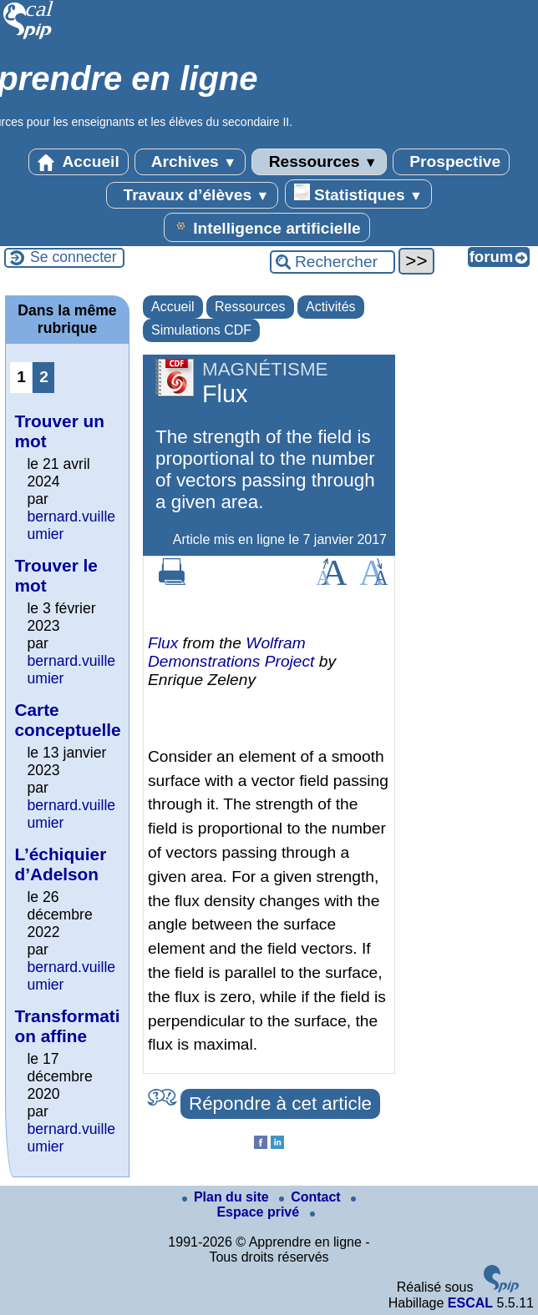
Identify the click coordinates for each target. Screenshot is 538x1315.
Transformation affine (66, 1025)
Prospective (451, 162)
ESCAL (470, 1303)
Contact (311, 1197)
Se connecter (73, 257)
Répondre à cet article (280, 1103)
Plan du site (227, 1197)
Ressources (319, 162)
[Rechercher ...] (332, 262)
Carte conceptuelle (67, 719)
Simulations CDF (201, 330)
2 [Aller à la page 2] (43, 376)
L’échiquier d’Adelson (60, 864)
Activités (331, 307)
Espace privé (286, 1208)
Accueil (78, 162)
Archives (190, 162)
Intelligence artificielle (267, 227)
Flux (163, 643)
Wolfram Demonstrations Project (231, 652)
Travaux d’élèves (192, 195)
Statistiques (358, 194)
